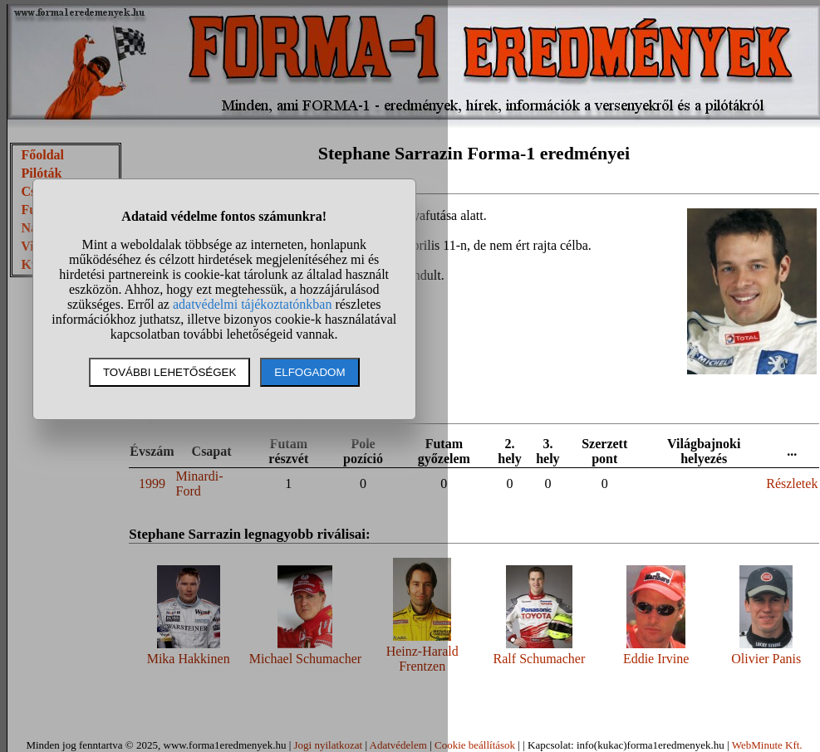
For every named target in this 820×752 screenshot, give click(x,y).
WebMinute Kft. (767, 745)
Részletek (792, 483)
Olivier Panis (766, 659)
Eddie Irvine (656, 659)
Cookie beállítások (475, 745)
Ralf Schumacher (539, 659)
